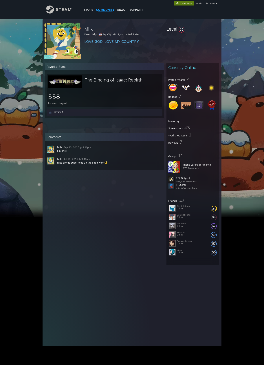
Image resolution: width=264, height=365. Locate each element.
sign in (199, 3)
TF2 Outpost (183, 178)
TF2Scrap (181, 184)
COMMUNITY (105, 10)
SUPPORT (136, 10)
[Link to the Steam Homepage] (62, 12)
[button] (192, 29)
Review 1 (58, 111)
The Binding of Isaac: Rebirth (114, 80)
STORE (89, 10)
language (210, 3)
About (122, 10)
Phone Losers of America (197, 164)
